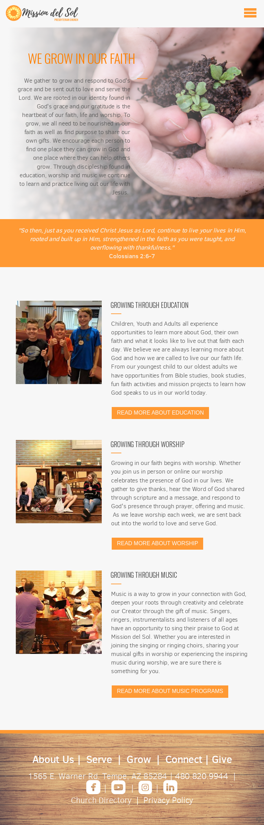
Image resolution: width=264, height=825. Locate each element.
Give (222, 759)
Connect (183, 759)
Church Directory (101, 800)
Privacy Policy (168, 800)
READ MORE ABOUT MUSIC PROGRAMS (170, 691)
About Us (53, 759)
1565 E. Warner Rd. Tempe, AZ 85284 (98, 776)
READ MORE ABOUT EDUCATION (160, 413)
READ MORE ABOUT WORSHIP (157, 543)
